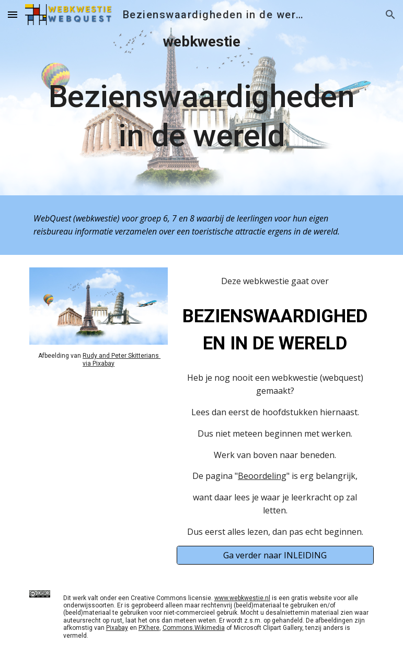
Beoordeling (262, 476)
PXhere (149, 627)
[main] (201, 97)
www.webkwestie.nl (242, 598)
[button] (12, 14)
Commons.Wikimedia (194, 627)
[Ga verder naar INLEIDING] (275, 555)
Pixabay (117, 627)
